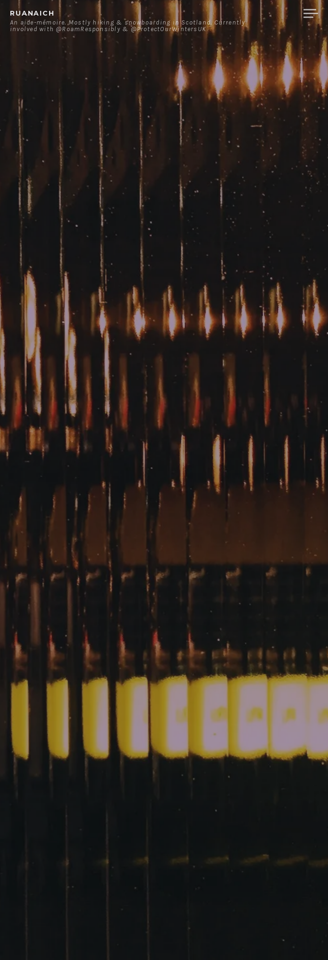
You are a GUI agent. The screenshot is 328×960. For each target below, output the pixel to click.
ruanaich (32, 13)
